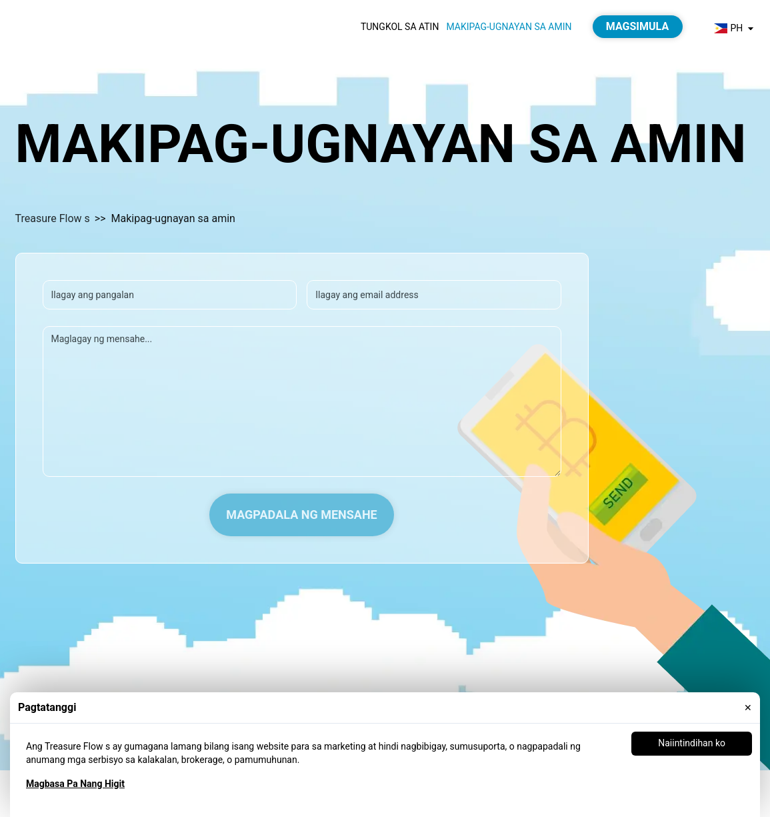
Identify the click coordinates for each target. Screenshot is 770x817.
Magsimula (637, 26)
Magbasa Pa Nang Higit (75, 783)
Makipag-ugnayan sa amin (508, 26)
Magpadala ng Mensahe (301, 515)
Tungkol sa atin (400, 26)
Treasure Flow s (52, 218)
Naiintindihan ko (691, 743)
